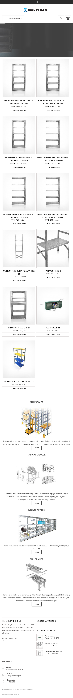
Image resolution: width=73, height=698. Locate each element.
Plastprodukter (53, 328)
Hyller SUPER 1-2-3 (53, 271)
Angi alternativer (19, 110)
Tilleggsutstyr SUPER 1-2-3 (18, 328)
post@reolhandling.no (26, 689)
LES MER (36, 447)
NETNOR (16, 694)
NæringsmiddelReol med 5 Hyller (19, 382)
